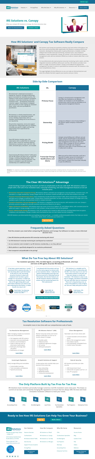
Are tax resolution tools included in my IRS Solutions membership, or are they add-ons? (35, 244)
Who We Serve (46, 7)
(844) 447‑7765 (13, 441)
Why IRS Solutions (60, 7)
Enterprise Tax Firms (62, 451)
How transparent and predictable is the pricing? (23, 250)
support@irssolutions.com (13, 443)
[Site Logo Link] (12, 7)
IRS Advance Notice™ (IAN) (30, 438)
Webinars (76, 448)
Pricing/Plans (34, 7)
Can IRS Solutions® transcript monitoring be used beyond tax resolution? (31, 240)
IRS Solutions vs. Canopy (46, 435)
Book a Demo (83, 7)
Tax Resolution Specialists (63, 435)
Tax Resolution (28, 435)
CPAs (24, 405)
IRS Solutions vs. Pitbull (46, 432)
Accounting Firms (12, 405)
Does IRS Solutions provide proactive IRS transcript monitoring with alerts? (31, 237)
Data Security (27, 441)
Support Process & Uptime (31, 445)
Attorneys (59, 445)
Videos (75, 445)
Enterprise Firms (83, 405)
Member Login (84, 2)
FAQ (75, 441)
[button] (47, 237)
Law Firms (47, 405)
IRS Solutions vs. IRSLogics (46, 441)
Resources (72, 7)
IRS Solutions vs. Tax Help (46, 438)
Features (24, 7)
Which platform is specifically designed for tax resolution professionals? (30, 247)
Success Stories (78, 432)
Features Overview (29, 432)
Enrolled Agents (35, 405)
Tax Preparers (71, 405)
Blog (75, 435)
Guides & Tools (77, 438)
